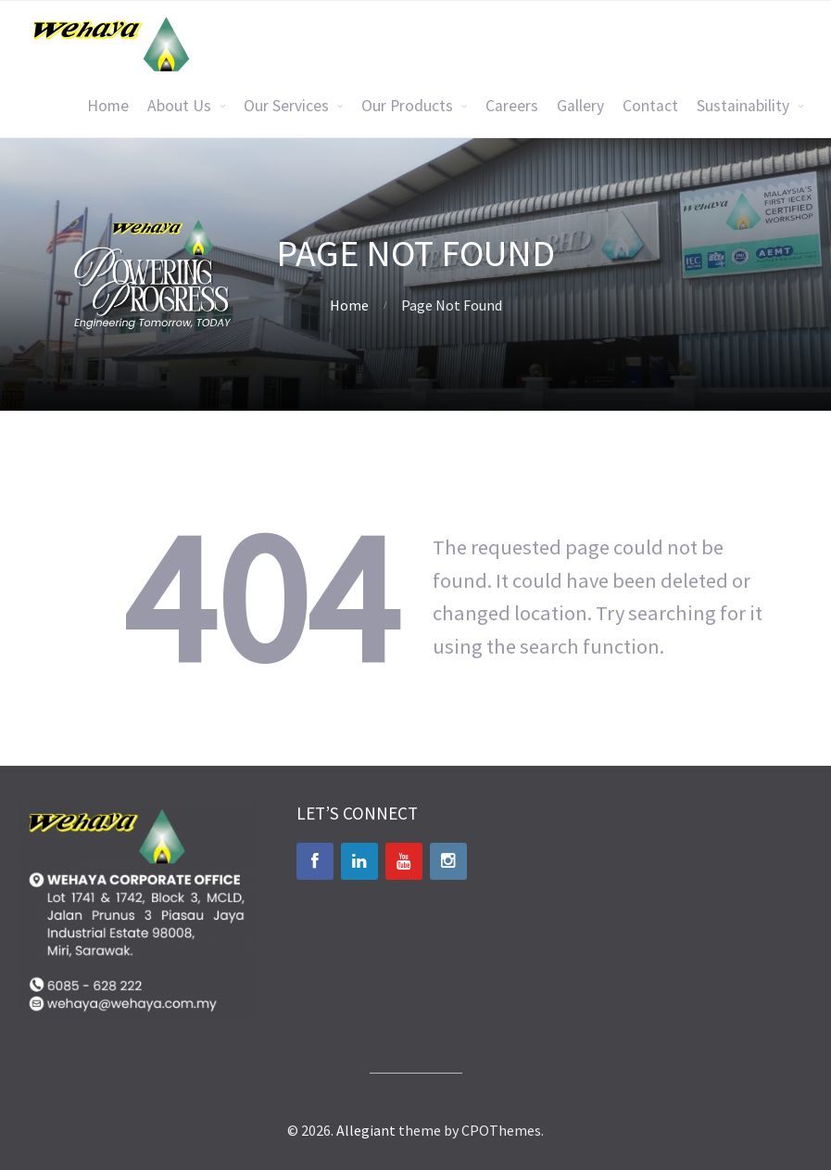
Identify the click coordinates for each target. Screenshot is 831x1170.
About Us (179, 105)
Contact (650, 105)
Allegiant (366, 1130)
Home (108, 105)
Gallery (580, 105)
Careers (511, 105)
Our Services (286, 105)
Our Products (407, 105)
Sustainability (743, 105)
